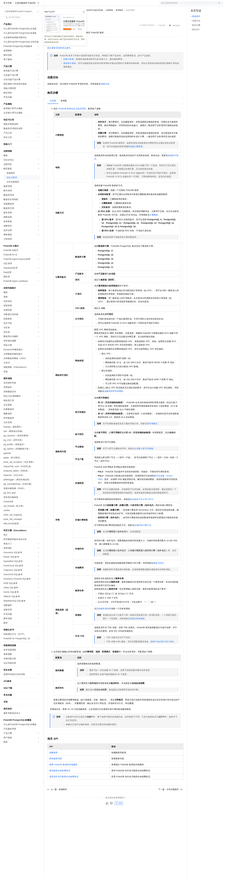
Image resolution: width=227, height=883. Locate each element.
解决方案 (47, 5)
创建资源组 (103, 618)
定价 (63, 5)
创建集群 (53, 762)
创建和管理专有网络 (113, 400)
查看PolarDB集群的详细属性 (63, 774)
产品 (38, 5)
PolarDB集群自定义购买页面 (72, 118)
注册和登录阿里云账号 (59, 57)
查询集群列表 (55, 768)
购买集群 (119, 19)
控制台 (200, 5)
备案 (194, 5)
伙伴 (79, 5)
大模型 (30, 5)
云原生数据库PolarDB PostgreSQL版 (88, 19)
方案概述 (154, 224)
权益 (56, 5)
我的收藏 (176, 35)
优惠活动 (105, 93)
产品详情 (161, 35)
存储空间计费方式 (142, 534)
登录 (218, 5)
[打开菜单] (4, 4)
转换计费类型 (136, 156)
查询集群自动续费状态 (59, 780)
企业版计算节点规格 (143, 458)
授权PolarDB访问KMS (162, 651)
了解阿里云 (96, 5)
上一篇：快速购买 (57, 799)
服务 (86, 5)
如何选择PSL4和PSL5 (141, 508)
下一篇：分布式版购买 (170, 799)
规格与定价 (158, 572)
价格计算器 (68, 68)
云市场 (71, 5)
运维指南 (109, 19)
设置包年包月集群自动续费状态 (64, 786)
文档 (187, 5)
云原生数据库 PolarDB (25, 12)
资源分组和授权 (137, 628)
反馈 (119, 813)
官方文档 (8, 12)
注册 (208, 5)
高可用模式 (152, 433)
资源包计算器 (69, 72)
